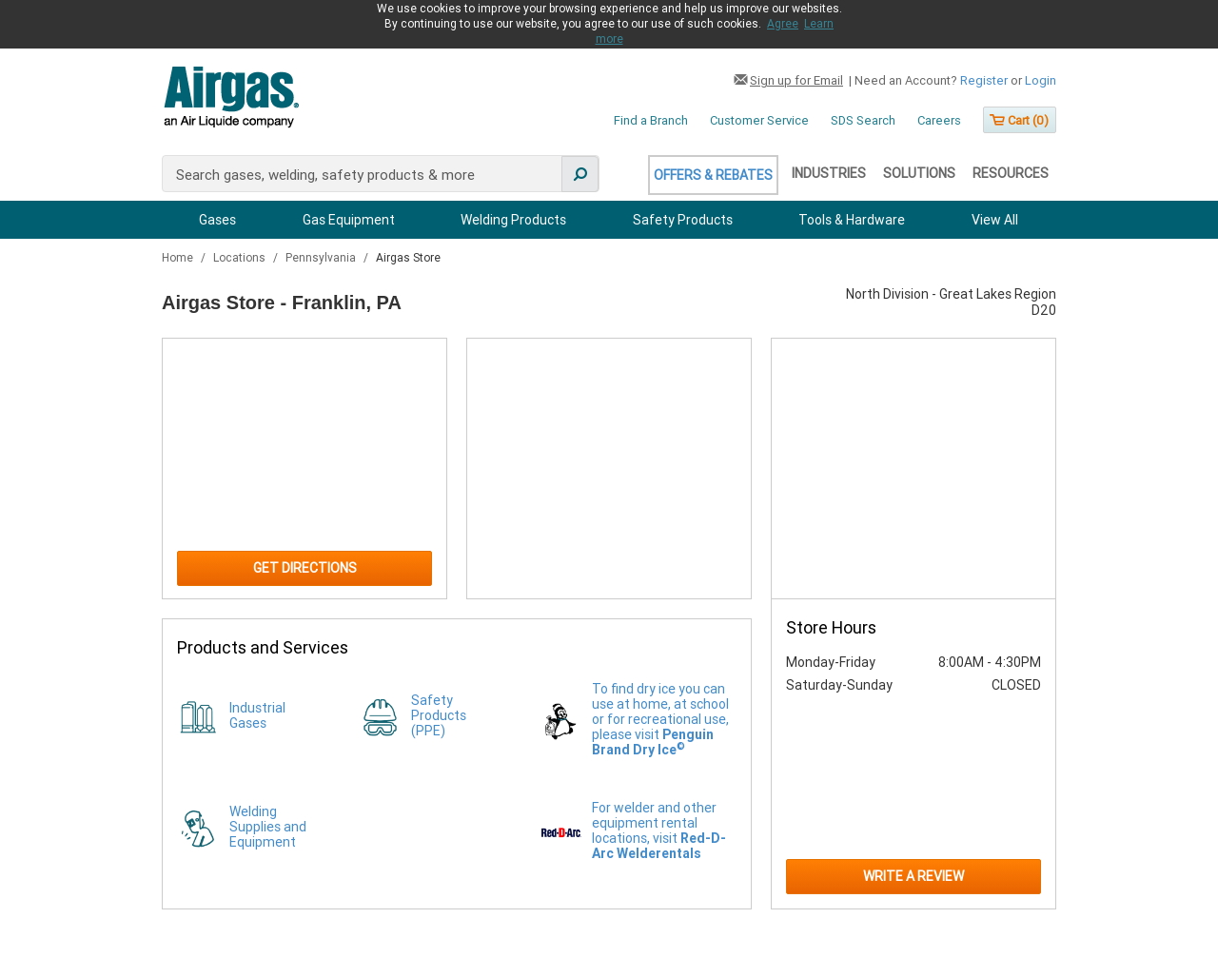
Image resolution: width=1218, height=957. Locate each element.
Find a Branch (651, 120)
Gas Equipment (349, 219)
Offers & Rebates (713, 175)
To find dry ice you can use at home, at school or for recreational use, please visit (660, 719)
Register (984, 80)
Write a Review (913, 876)
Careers (939, 120)
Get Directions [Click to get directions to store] (305, 568)
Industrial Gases (257, 715)
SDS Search (863, 120)
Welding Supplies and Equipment (267, 827)
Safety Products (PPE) (438, 715)
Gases (217, 219)
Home (179, 257)
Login (1040, 80)
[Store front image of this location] (913, 469)
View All (995, 219)
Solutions (919, 173)
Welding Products (513, 219)
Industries (829, 173)
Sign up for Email (796, 80)
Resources (1010, 173)
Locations (240, 257)
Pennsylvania (322, 257)
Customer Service (759, 120)
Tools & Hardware (851, 219)
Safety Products (683, 219)
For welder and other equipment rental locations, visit (659, 830)
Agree (782, 23)
